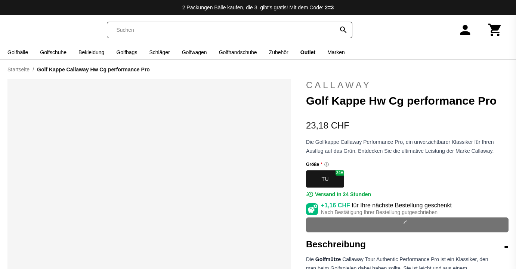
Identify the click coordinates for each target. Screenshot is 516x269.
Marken (336, 52)
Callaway (338, 85)
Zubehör (278, 52)
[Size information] (326, 164)
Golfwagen (194, 52)
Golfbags (126, 52)
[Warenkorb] (495, 29)
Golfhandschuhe (238, 52)
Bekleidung (91, 52)
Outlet (307, 52)
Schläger (159, 52)
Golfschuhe (53, 52)
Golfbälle (17, 52)
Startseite (18, 69)
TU (333, 176)
